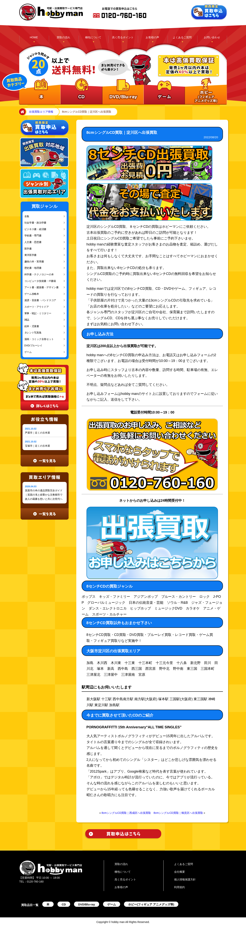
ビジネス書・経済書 (35, 229)
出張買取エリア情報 (41, 111)
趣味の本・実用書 (34, 261)
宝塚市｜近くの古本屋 (37, 445)
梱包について (93, 37)
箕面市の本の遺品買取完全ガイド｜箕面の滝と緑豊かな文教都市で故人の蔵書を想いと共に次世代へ (43, 494)
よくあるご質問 (182, 37)
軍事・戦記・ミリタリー (37, 313)
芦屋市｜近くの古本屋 (37, 432)
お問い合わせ (212, 37)
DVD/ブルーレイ (33, 345)
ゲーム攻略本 (31, 293)
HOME (34, 37)
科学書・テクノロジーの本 (39, 274)
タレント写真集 (33, 332)
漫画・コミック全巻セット (39, 339)
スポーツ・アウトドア (36, 306)
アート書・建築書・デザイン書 (41, 287)
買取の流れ (63, 37)
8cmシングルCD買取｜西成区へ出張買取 (126, 812)
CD (64, 904)
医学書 (28, 248)
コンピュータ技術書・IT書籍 (40, 281)
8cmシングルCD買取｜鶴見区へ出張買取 (178, 812)
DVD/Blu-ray (86, 904)
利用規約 (179, 887)
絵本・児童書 (31, 326)
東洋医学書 (30, 255)
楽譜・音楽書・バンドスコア (40, 300)
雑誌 (26, 319)
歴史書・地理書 (33, 267)
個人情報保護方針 (185, 879)
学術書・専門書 (33, 235)
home (21, 112)
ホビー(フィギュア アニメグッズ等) (151, 904)
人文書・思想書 (33, 242)
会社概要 (179, 871)
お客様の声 (152, 37)
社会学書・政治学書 (35, 222)
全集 (26, 216)
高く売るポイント (123, 37)
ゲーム (28, 352)
